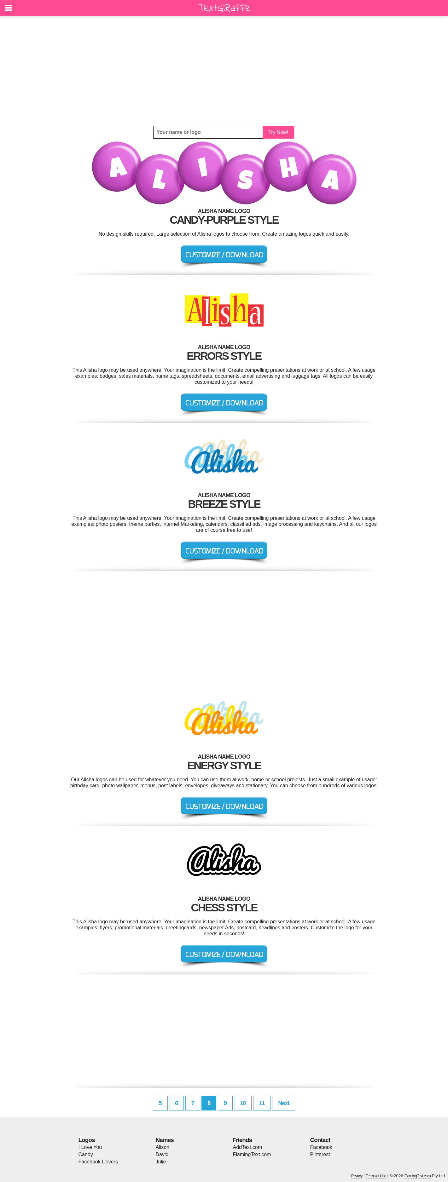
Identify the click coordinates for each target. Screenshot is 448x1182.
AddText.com (247, 1147)
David (162, 1154)
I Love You (90, 1147)
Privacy (357, 1175)
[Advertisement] (224, 71)
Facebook (321, 1147)
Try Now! (278, 132)
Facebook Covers (98, 1161)
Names (165, 1140)
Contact (320, 1140)
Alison (163, 1147)
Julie (161, 1161)
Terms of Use (376, 1175)
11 (262, 1103)
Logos (87, 1140)
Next (283, 1103)
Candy (86, 1154)
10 (243, 1103)
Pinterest (320, 1154)
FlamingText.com (252, 1154)
